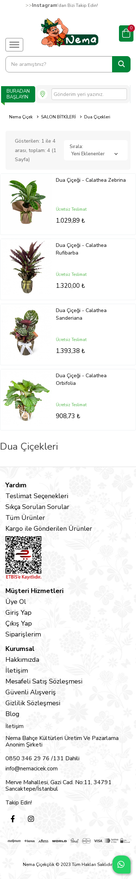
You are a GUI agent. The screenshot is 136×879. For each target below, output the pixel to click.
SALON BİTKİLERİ (58, 117)
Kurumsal (19, 648)
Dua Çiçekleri (97, 117)
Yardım (15, 485)
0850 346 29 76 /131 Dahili (42, 758)
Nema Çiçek (21, 117)
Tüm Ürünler (25, 517)
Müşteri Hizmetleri (34, 590)
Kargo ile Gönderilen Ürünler (48, 528)
